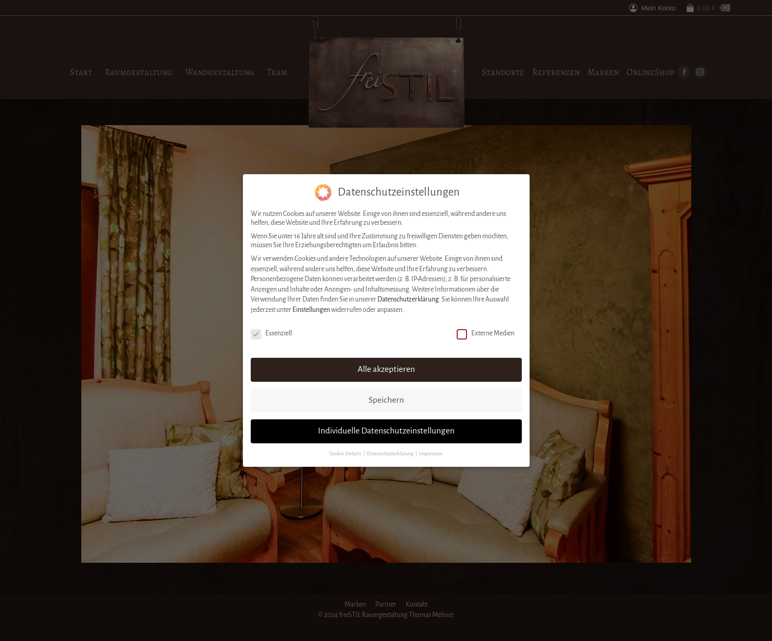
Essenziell (271, 332)
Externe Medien (485, 332)
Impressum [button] (431, 452)
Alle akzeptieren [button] (386, 368)
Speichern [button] (386, 399)
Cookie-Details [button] (345, 452)
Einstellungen (311, 308)
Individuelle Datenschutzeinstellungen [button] (386, 429)
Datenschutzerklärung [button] (390, 452)
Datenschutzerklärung (408, 298)
